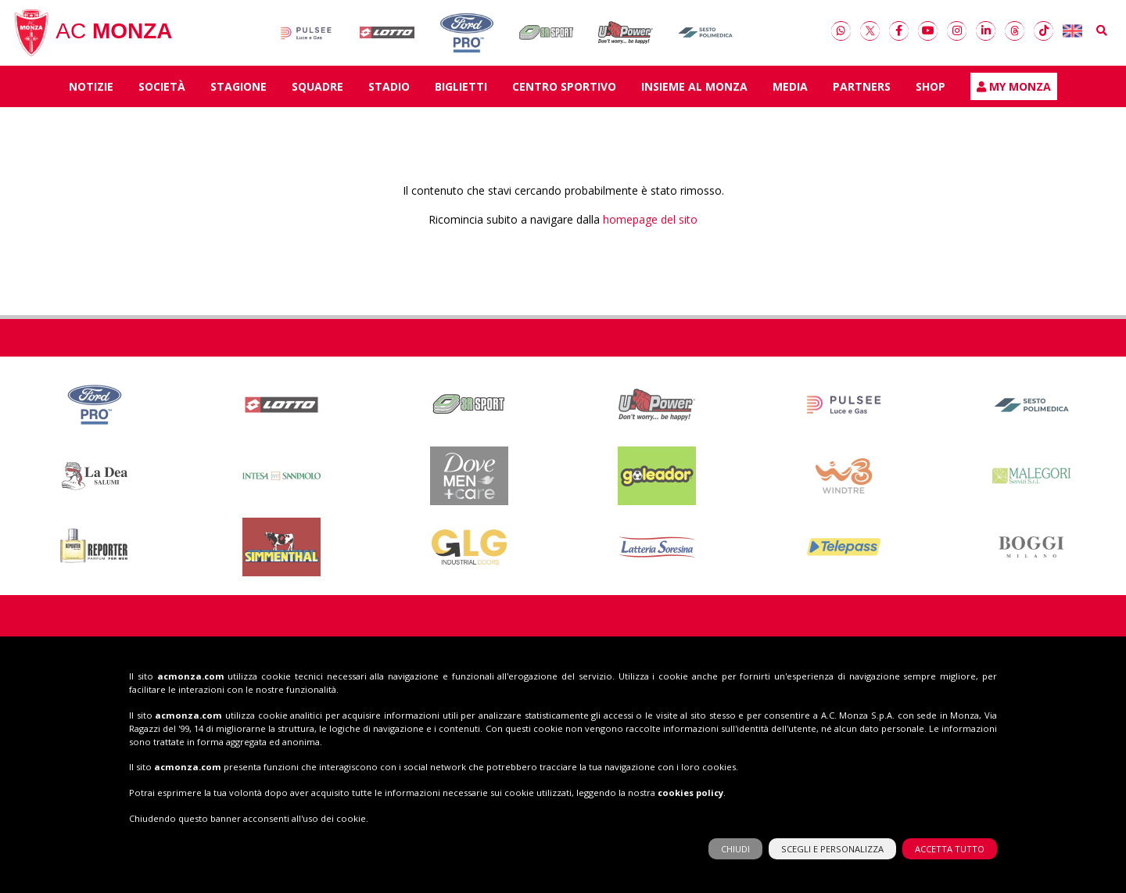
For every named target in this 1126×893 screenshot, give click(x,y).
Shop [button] (930, 89)
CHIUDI (735, 845)
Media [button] (790, 89)
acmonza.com (190, 672)
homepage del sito (650, 222)
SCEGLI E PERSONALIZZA (832, 845)
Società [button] (161, 89)
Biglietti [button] (461, 89)
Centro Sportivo (564, 89)
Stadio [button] (389, 89)
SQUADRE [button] (317, 89)
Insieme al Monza (694, 89)
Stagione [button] (238, 89)
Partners (862, 89)
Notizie (91, 89)
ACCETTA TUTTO (949, 845)
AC (92, 34)
